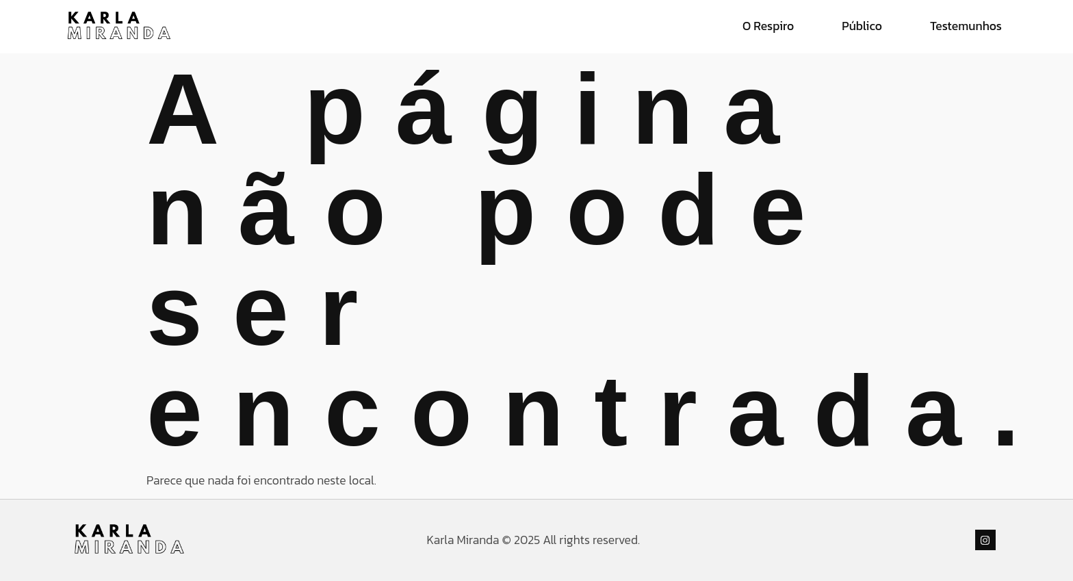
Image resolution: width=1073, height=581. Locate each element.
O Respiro (768, 26)
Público (862, 26)
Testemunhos (966, 26)
